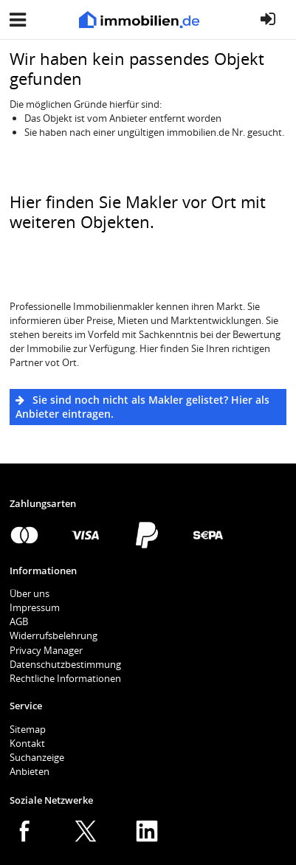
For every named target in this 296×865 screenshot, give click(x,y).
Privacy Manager (46, 650)
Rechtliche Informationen (65, 678)
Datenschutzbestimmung (65, 664)
